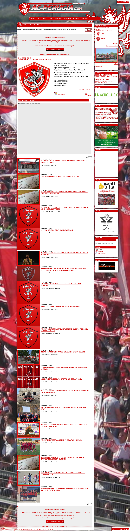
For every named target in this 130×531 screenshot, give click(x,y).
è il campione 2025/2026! (106, 76)
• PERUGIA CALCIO (35, 18)
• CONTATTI (84, 18)
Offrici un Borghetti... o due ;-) (55, 49)
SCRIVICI (66, 54)
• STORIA (76, 18)
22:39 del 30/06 (101, 253)
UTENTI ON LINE (124, 529)
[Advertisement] (101, 163)
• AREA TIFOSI (47, 18)
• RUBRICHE (67, 18)
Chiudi (88, 96)
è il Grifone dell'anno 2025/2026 (104, 81)
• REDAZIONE (58, 18)
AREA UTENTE (125, 2)
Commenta (59, 94)
